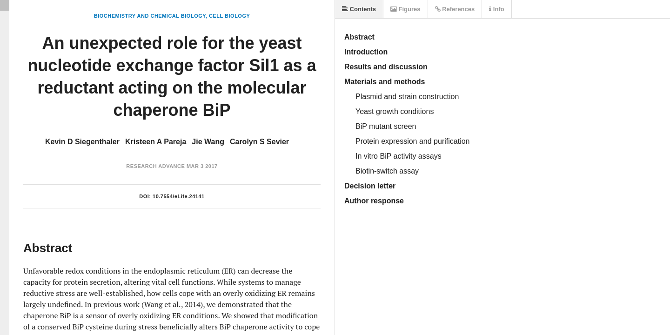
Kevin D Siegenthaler (82, 142)
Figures (405, 9)
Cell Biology (229, 16)
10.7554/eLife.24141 (179, 196)
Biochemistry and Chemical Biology (150, 16)
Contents (359, 9)
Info (496, 9)
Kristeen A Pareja (155, 142)
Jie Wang (208, 142)
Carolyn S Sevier (259, 142)
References (455, 9)
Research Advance (155, 166)
